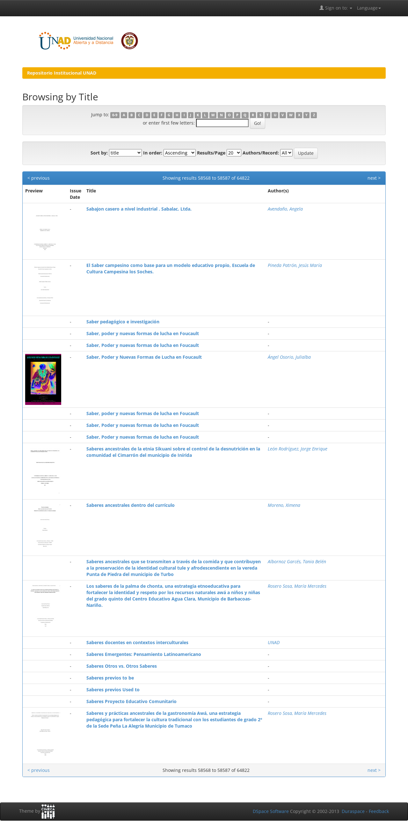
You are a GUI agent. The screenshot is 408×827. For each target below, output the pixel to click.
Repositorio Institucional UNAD (61, 73)
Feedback (379, 811)
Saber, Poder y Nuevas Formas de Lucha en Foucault (144, 357)
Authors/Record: (261, 153)
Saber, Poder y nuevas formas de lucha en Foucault (142, 345)
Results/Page (211, 153)
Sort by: (99, 153)
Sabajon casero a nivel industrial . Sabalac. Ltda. (139, 209)
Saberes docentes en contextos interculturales (137, 642)
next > (374, 178)
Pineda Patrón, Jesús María (295, 265)
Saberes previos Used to (113, 690)
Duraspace (353, 811)
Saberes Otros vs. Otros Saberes (121, 666)
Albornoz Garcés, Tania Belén (297, 561)
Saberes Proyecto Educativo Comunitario (131, 701)
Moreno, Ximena (284, 505)
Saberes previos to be (110, 678)
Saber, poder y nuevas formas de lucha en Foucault (142, 333)
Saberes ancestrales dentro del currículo (130, 505)
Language (369, 8)
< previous (38, 178)
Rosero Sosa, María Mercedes (297, 586)
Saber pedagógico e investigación (122, 322)
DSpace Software (271, 811)
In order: (152, 153)
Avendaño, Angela (285, 209)
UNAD (274, 642)
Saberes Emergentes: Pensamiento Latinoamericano (143, 654)
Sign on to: (335, 8)
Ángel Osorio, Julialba (289, 357)
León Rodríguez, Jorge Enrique (297, 449)
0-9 (114, 115)
